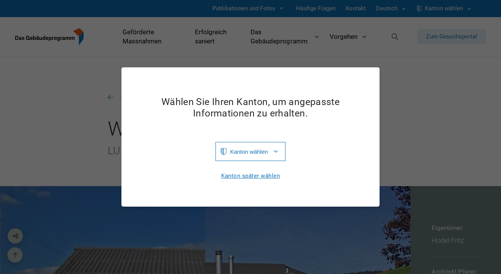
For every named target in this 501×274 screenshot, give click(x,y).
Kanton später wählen (250, 176)
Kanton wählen (249, 151)
